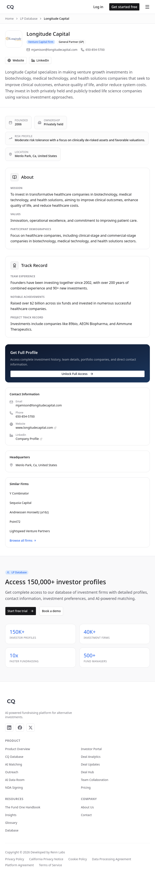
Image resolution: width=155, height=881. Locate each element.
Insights (10, 815)
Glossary (11, 823)
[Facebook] (20, 728)
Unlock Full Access (78, 374)
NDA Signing (14, 787)
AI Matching (13, 764)
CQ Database (14, 757)
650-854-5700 (93, 50)
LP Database (29, 18)
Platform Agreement (19, 865)
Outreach (11, 772)
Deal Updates (90, 764)
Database (11, 830)
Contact (86, 815)
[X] (31, 728)
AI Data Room (15, 780)
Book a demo (51, 611)
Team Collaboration (94, 780)
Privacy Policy (14, 859)
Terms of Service (50, 865)
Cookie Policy (77, 859)
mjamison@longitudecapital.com (52, 50)
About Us (87, 807)
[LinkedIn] (9, 728)
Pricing (86, 787)
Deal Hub (87, 772)
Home (9, 18)
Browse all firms (23, 540)
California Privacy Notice (46, 859)
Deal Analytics (91, 757)
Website (15, 60)
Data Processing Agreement (111, 859)
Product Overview (17, 749)
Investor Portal (91, 749)
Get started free (124, 6)
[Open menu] (147, 7)
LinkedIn (40, 60)
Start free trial (20, 611)
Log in (98, 6)
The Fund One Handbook (22, 807)
